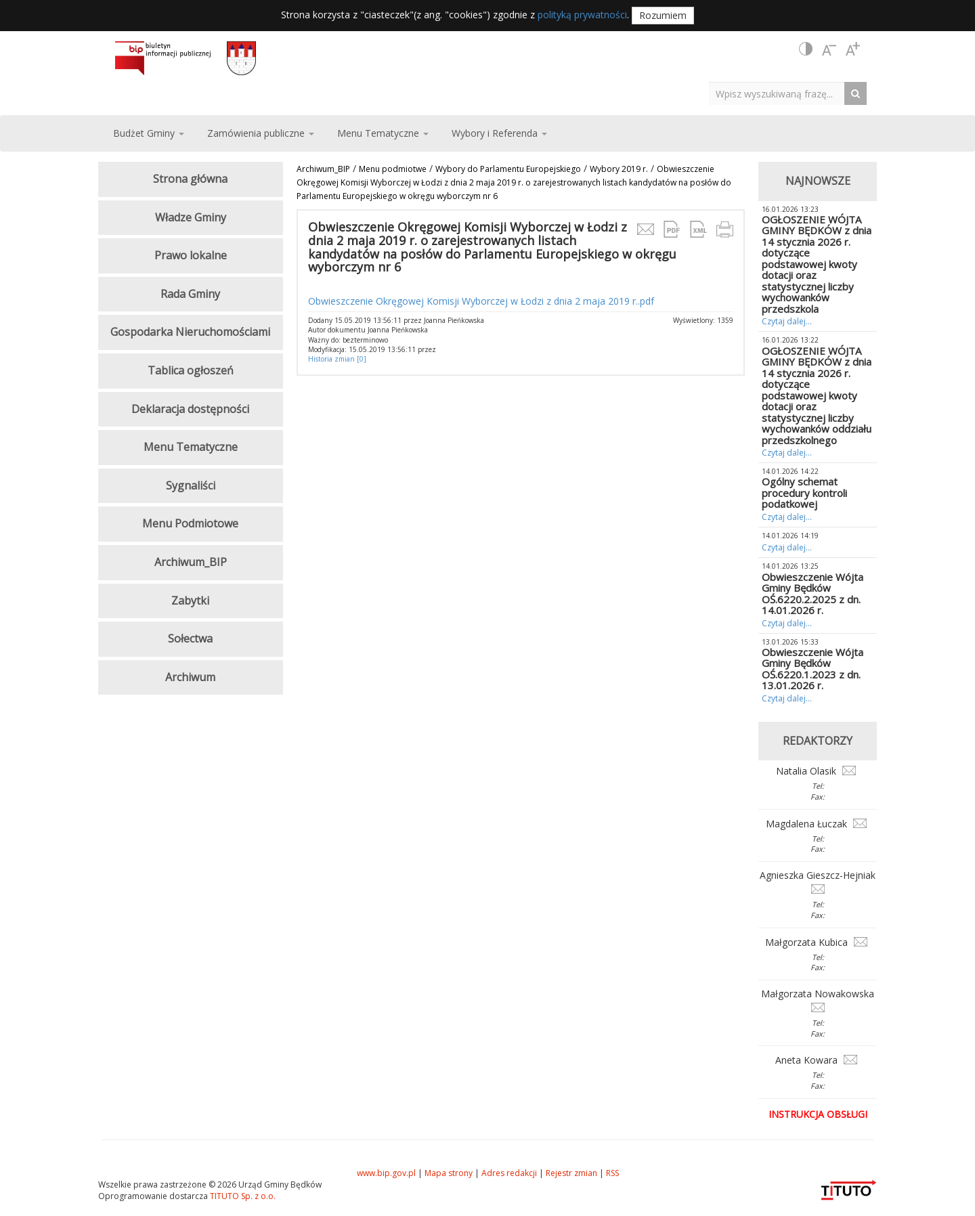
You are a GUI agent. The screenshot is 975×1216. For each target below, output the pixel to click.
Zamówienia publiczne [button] (260, 133)
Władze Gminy (190, 217)
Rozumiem (663, 15)
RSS (612, 1173)
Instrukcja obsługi (817, 1114)
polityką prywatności (582, 14)
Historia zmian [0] (337, 359)
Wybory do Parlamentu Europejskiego (508, 169)
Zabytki (190, 600)
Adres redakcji (509, 1173)
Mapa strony (449, 1173)
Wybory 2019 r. (619, 169)
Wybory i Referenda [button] (499, 133)
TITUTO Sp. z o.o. (242, 1196)
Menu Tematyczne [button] (383, 133)
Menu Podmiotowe (190, 523)
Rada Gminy (190, 293)
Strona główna (190, 178)
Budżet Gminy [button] (148, 133)
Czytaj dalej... (787, 321)
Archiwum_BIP (323, 169)
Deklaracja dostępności (190, 408)
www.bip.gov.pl (386, 1173)
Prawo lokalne (190, 255)
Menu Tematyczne (191, 446)
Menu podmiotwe (393, 169)
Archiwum (190, 677)
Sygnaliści (190, 485)
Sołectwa (190, 638)
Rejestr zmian (571, 1173)
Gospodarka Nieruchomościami (190, 331)
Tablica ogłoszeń (191, 370)
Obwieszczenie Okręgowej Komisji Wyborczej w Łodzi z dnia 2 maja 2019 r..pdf (481, 301)
